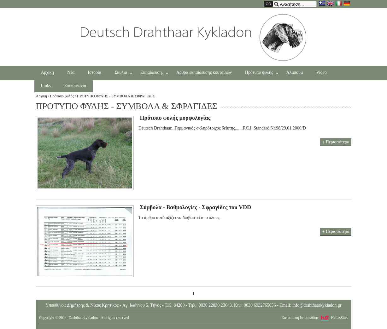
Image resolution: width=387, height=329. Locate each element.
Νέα (70, 72)
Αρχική (47, 72)
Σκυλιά (123, 72)
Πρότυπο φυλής (261, 72)
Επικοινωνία (75, 85)
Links (46, 85)
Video (321, 72)
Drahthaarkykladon (193, 37)
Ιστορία (94, 72)
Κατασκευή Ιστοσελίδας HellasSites (315, 317)
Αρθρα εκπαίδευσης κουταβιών (204, 72)
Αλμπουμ (294, 72)
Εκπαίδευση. (154, 72)
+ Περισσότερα (335, 142)
